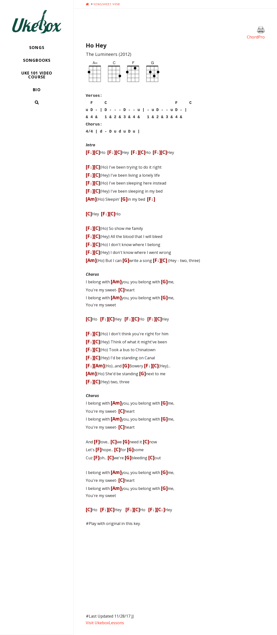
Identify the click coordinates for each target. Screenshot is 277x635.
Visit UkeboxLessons (105, 619)
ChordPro (256, 37)
